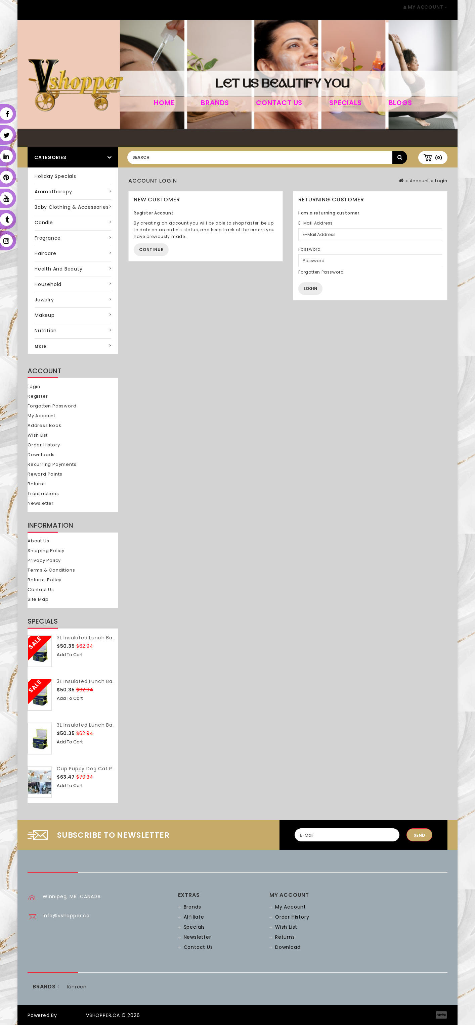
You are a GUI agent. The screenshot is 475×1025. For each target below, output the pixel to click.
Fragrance (48, 238)
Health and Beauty (59, 268)
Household (48, 284)
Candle (44, 222)
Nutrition (46, 330)
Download (287, 947)
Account (419, 181)
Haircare (45, 253)
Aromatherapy (53, 191)
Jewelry (44, 299)
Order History (44, 445)
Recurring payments (52, 464)
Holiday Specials (55, 176)
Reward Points (45, 474)
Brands (215, 102)
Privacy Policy (44, 560)
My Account (41, 415)
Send (419, 835)
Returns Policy (44, 580)
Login (34, 386)
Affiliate (194, 917)
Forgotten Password (52, 406)
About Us (38, 541)
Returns (37, 484)
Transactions (43, 493)
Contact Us (279, 102)
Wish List (38, 435)
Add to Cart (70, 654)
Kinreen (77, 986)
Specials (345, 102)
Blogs (400, 102)
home (164, 102)
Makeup (45, 315)
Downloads (41, 454)
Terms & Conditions (51, 570)
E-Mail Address (315, 223)
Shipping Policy (46, 550)
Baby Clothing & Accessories (72, 207)
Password (309, 249)
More (40, 346)
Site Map (38, 599)
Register (38, 396)
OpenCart (71, 1015)
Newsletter (41, 503)
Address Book (44, 425)
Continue (151, 249)
